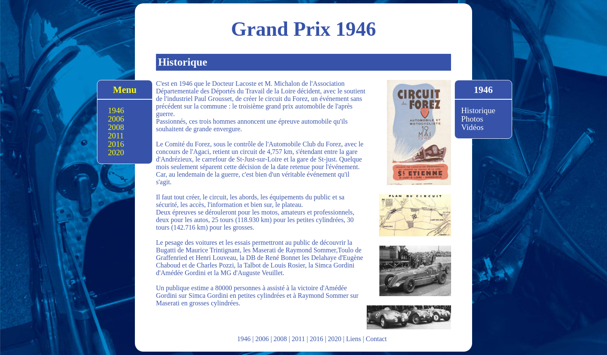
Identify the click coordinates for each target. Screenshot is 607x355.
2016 (116, 144)
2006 (116, 118)
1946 (116, 110)
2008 (116, 127)
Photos (472, 118)
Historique (478, 110)
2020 (116, 152)
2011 (116, 135)
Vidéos (472, 127)
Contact (376, 338)
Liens (353, 338)
